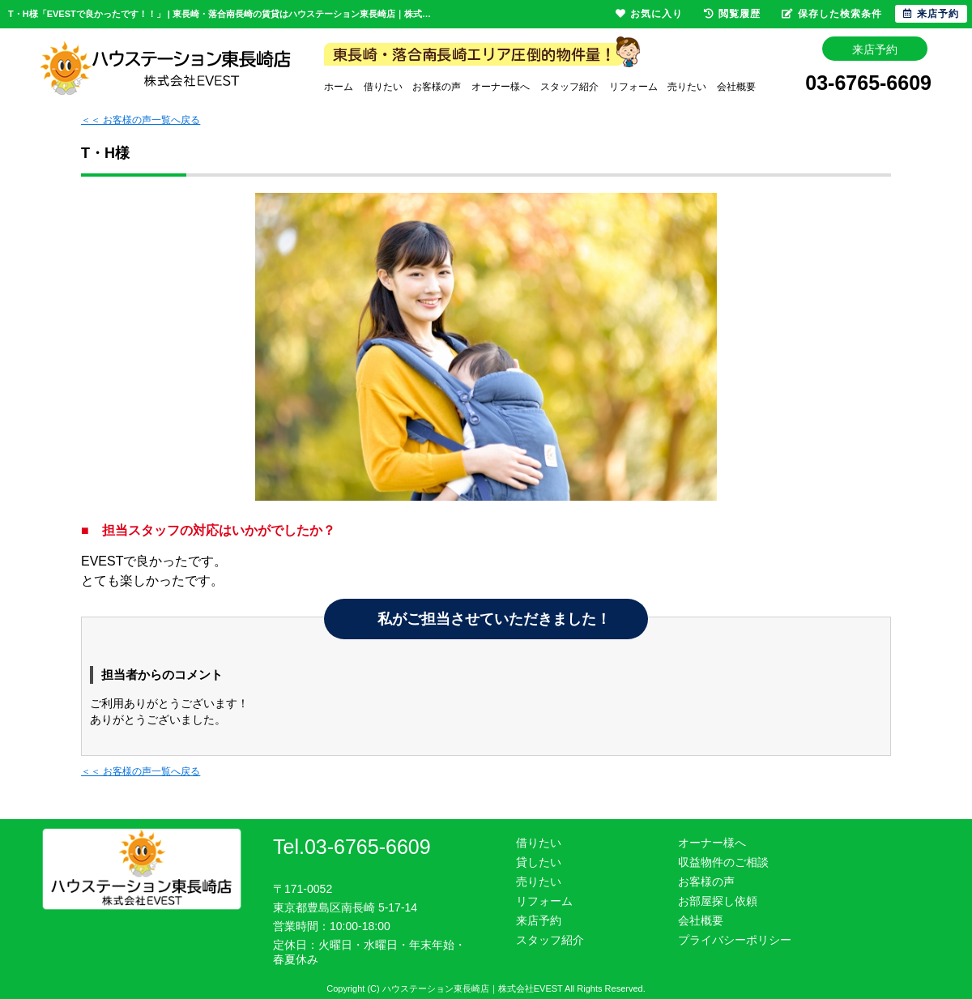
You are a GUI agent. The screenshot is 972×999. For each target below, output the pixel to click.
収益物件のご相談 (723, 862)
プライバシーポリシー (734, 939)
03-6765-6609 (868, 84)
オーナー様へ (500, 86)
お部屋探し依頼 (717, 900)
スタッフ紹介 (569, 86)
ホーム (338, 86)
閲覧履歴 (732, 13)
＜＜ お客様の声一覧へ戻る (140, 120)
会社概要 (736, 86)
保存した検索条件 (832, 13)
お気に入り (649, 13)
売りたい (686, 86)
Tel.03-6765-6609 (352, 846)
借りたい (383, 86)
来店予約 (538, 920)
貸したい (538, 862)
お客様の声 (436, 86)
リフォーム (633, 86)
